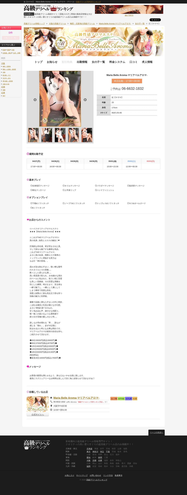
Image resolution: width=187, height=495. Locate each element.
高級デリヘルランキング (96, 480)
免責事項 (118, 475)
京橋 (4, 72)
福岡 (88, 466)
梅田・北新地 (7, 66)
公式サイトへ (38, 414)
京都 (3, 87)
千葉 (108, 451)
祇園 (4, 90)
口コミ (134, 62)
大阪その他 (6, 84)
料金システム (117, 62)
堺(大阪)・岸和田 (8, 81)
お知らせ (52, 62)
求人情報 (147, 62)
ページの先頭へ (156, 432)
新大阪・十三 (7, 75)
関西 (8, 50)
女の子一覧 (98, 62)
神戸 (4, 96)
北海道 (89, 449)
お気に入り (69, 475)
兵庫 (3, 93)
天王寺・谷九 (7, 78)
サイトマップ (82, 475)
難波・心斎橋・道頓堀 (9, 69)
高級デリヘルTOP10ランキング (88, 2)
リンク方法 (108, 475)
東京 (88, 451)
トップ (38, 62)
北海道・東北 (7, 53)
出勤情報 (82, 62)
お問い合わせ (95, 475)
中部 (12, 50)
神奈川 (95, 451)
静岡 (100, 457)
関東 (4, 50)
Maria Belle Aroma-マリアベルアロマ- (76, 397)
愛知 (88, 457)
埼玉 (102, 451)
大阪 (3, 63)
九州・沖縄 (16, 53)
